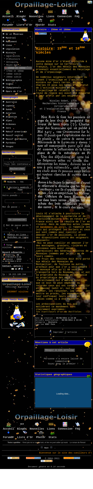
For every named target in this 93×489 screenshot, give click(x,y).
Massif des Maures (15, 139)
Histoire (9, 53)
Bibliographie (12, 80)
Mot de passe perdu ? (18, 225)
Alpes (7, 120)
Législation (11, 49)
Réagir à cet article (59, 350)
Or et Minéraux (13, 34)
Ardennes (9, 124)
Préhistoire (12, 59)
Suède (7, 109)
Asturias (9, 113)
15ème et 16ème (16, 68)
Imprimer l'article (63, 332)
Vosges (8, 146)
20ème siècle (13, 77)
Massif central (13, 135)
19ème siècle (13, 74)
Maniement (10, 41)
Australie (10, 102)
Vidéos (8, 84)
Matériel (9, 38)
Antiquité (11, 62)
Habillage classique (17, 287)
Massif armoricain (15, 132)
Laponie (8, 106)
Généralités (12, 56)
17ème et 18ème (14, 71)
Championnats (12, 88)
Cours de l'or (12, 91)
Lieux (7, 45)
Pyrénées (9, 143)
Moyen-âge (11, 65)
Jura (7, 128)
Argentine (10, 117)
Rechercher (17, 168)
